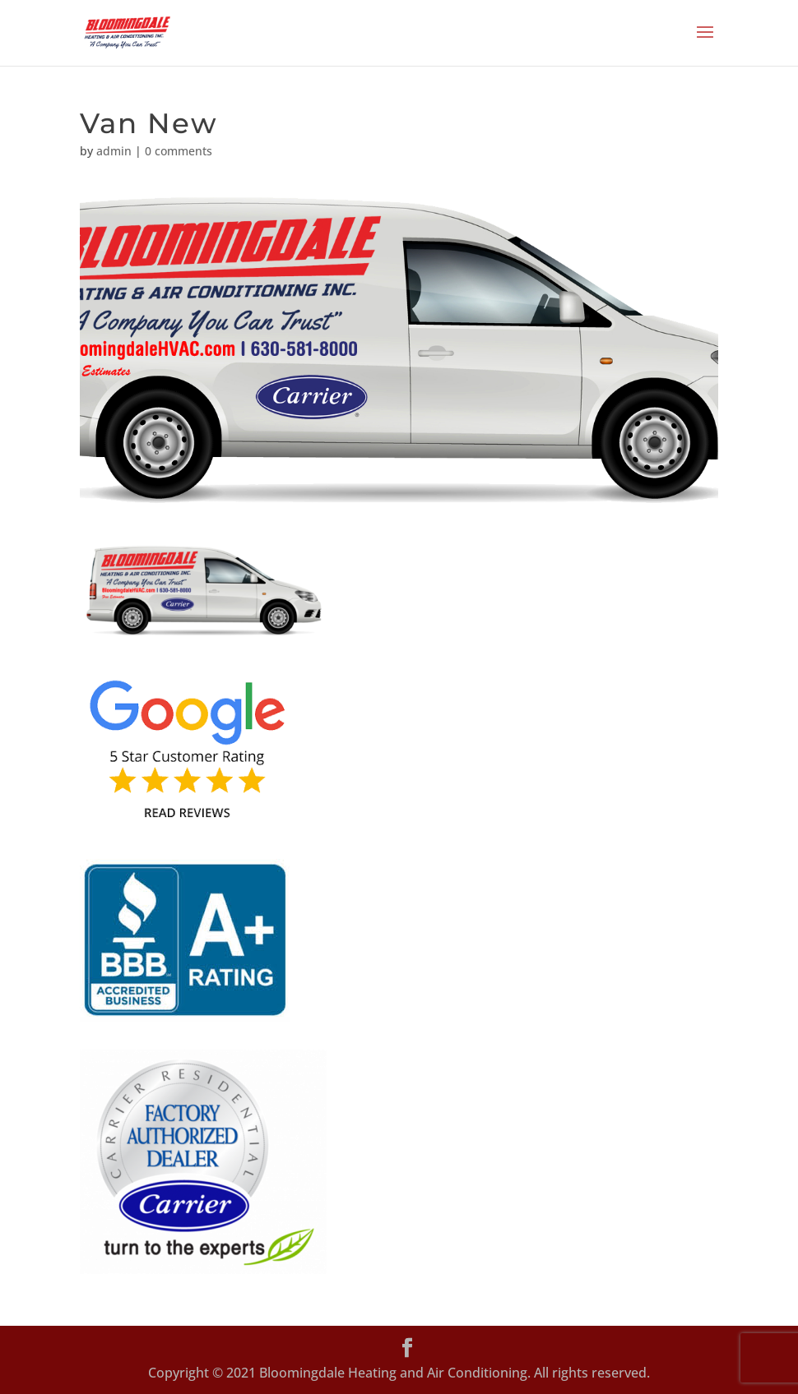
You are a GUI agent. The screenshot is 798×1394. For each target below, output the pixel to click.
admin (114, 151)
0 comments (178, 151)
